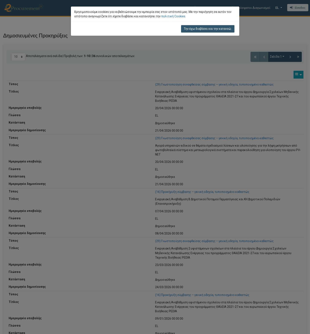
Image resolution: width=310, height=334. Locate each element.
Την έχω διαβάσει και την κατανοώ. (208, 28)
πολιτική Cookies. (173, 16)
